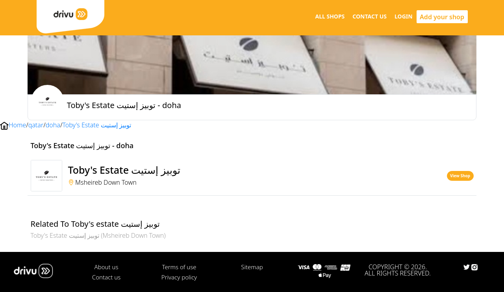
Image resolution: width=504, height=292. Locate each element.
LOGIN (404, 16)
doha (53, 125)
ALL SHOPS (330, 16)
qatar (35, 125)
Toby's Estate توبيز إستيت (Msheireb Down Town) (98, 235)
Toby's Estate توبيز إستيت (96, 125)
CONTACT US (369, 16)
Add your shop (442, 17)
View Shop (460, 175)
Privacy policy (179, 277)
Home (17, 125)
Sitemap (252, 267)
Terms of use (179, 267)
